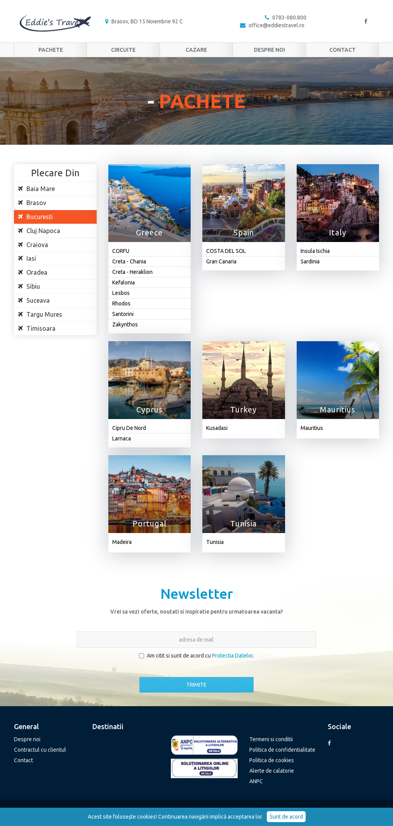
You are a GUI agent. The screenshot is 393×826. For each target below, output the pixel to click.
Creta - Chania (129, 261)
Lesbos (121, 293)
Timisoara (37, 328)
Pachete (50, 50)
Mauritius (312, 428)
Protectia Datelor (232, 655)
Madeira (122, 542)
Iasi (27, 258)
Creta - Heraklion (132, 272)
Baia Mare (36, 188)
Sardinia (310, 261)
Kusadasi (217, 428)
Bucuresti (35, 216)
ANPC (256, 781)
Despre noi (269, 50)
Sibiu (29, 286)
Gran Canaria (221, 261)
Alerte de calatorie (271, 771)
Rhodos (121, 303)
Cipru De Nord (129, 428)
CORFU (120, 251)
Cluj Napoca (39, 230)
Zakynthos (125, 324)
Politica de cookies (271, 760)
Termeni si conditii (271, 739)
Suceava (34, 300)
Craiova (33, 244)
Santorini (123, 314)
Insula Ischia (315, 251)
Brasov (32, 202)
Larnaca (121, 438)
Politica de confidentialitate (282, 750)
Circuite (123, 50)
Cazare (196, 50)
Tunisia (215, 542)
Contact (342, 50)
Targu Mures (40, 314)
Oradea (32, 272)
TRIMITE (196, 685)
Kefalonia (123, 282)
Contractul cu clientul (40, 750)
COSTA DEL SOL (226, 251)
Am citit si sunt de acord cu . (196, 655)
